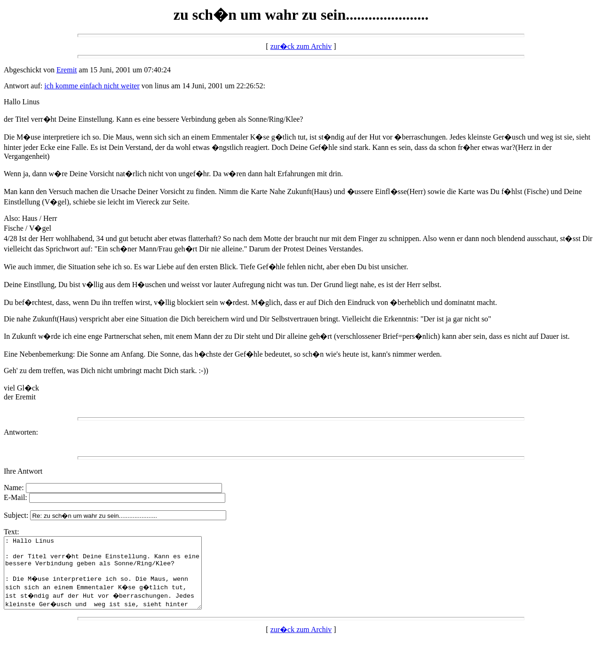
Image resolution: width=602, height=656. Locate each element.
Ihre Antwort (23, 471)
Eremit (66, 70)
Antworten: (21, 432)
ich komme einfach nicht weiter (92, 86)
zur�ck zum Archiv (301, 46)
